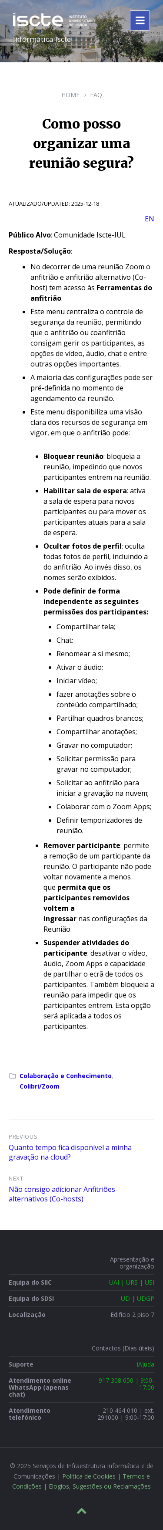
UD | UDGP (137, 1298)
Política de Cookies (89, 1476)
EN (149, 219)
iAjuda (145, 1364)
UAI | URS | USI (131, 1282)
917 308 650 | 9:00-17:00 (126, 1383)
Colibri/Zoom (40, 1086)
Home (70, 95)
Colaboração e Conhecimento (66, 1076)
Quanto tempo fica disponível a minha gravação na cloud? (70, 1152)
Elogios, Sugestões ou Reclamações (100, 1486)
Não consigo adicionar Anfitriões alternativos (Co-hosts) (62, 1194)
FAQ (96, 95)
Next (16, 1178)
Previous (23, 1136)
